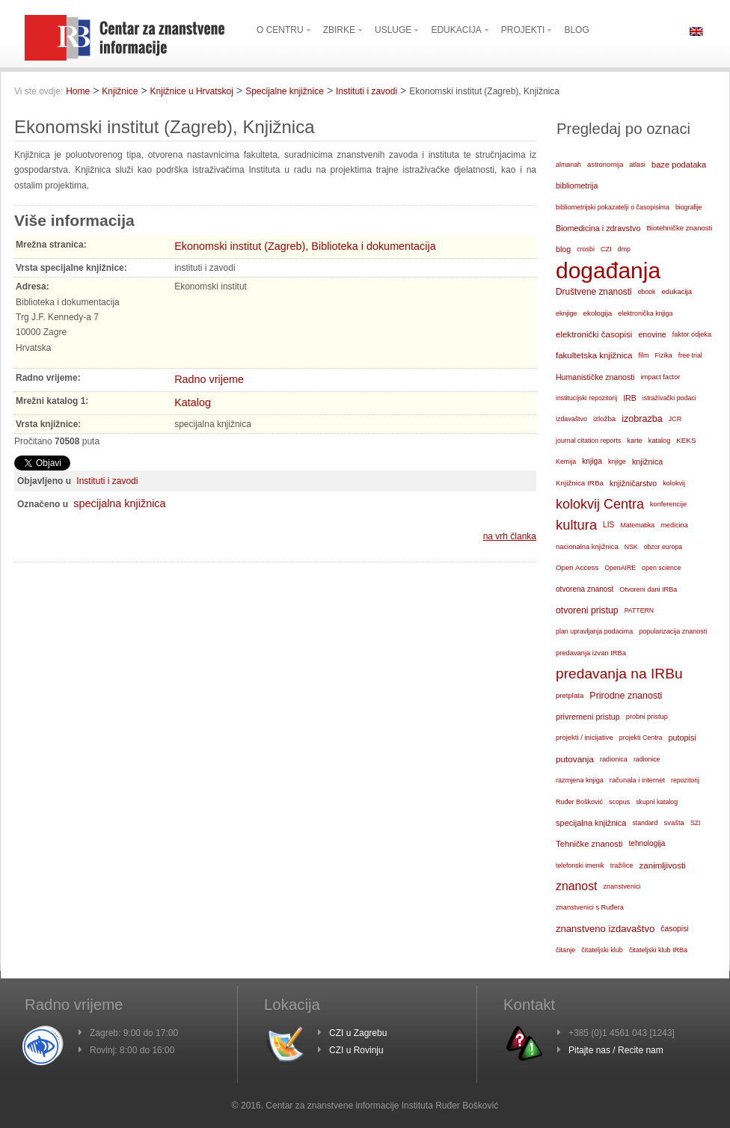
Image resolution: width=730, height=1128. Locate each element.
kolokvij (674, 483)
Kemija (566, 461)
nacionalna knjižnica (587, 547)
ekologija (598, 313)
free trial (690, 355)
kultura (576, 525)
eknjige (566, 313)
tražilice (622, 865)
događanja (608, 270)
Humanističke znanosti (595, 377)
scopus (619, 802)
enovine (652, 334)
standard (644, 823)
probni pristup (647, 716)
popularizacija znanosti (673, 631)
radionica (614, 759)
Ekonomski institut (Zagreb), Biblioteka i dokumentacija (305, 246)
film (643, 355)
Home (78, 91)
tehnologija (647, 843)
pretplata (569, 695)
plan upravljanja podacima (594, 631)
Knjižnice (120, 91)
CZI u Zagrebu (358, 1033)
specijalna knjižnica (119, 503)
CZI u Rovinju (356, 1050)
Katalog (192, 402)
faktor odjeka (691, 334)
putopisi (682, 737)
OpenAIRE (620, 567)
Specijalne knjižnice (284, 91)
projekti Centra (641, 737)
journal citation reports (588, 440)
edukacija (677, 291)
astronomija (605, 164)
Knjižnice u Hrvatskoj (191, 91)
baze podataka (678, 164)
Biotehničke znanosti (679, 228)
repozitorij (685, 780)
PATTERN (639, 610)
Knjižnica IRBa (580, 483)
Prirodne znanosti (625, 695)
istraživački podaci (669, 398)
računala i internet (637, 780)
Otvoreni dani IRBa (648, 589)
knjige (617, 461)
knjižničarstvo (633, 483)
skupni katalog (657, 802)
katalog (659, 440)
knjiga (592, 461)
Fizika (663, 355)
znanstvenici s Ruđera (590, 907)
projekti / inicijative (584, 737)
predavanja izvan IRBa (591, 653)
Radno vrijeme (209, 379)
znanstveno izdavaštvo (605, 928)
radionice (647, 759)
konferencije (668, 504)
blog (563, 249)
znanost (576, 886)
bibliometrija (577, 185)
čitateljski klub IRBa (658, 950)
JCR (675, 419)
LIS (608, 525)
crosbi (586, 249)
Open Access (577, 567)
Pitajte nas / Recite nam (615, 1050)
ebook (647, 291)
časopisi (674, 929)
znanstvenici (621, 886)
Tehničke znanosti (589, 843)
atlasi (637, 164)
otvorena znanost (584, 589)
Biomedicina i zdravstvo (598, 228)
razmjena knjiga (580, 780)
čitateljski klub (602, 950)
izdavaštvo (571, 419)
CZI (606, 249)
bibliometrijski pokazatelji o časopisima (612, 207)
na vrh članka (509, 536)
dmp (624, 249)
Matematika (637, 525)
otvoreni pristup (587, 610)
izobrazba (642, 419)
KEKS (686, 440)
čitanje (565, 950)
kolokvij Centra (600, 504)
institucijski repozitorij (586, 398)
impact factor (661, 377)
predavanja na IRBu (619, 673)
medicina (673, 525)
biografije (688, 207)
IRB (630, 397)
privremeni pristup (588, 716)
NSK (631, 547)
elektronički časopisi (594, 334)
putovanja (575, 759)
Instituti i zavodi (366, 91)
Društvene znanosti (594, 291)
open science (661, 567)
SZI (695, 823)
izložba (604, 418)
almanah (568, 164)
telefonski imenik (580, 865)
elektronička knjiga (645, 313)
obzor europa (663, 547)
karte (634, 440)
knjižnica (647, 461)
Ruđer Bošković (579, 802)
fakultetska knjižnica (594, 355)
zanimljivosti (662, 865)
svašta (674, 822)
